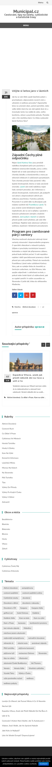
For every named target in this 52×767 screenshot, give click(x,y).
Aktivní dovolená (28, 307)
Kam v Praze (9, 623)
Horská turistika (8, 443)
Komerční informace (10, 458)
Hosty (4, 539)
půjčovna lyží (9, 653)
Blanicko (5, 524)
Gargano (23, 608)
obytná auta (22, 643)
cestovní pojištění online (32, 593)
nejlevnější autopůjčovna (14, 638)
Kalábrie (36, 613)
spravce (15, 312)
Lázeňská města (8, 463)
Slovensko (43, 653)
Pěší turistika (7, 477)
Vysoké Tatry (9, 673)
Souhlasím (43, 764)
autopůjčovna (27, 588)
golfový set (8, 613)
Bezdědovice (7, 519)
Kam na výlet (39, 397)
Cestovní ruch (8, 428)
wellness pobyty (10, 683)
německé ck (8, 643)
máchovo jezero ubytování (14, 633)
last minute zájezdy (11, 628)
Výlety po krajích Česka (11, 492)
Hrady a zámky (8, 448)
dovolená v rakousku (30, 603)
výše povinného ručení (13, 678)
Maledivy (27, 628)
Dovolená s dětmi (11, 603)
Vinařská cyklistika (36, 668)
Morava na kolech (9, 468)
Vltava (4, 544)
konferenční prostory (38, 623)
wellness (30, 678)
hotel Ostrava (22, 613)
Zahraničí (5, 502)
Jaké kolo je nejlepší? (11, 730)
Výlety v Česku (25, 673)
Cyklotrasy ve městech (11, 438)
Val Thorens (36, 663)
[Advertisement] (26, 57)
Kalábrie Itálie (9, 618)
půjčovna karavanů (26, 648)
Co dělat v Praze (27, 397)
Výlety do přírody (9, 487)
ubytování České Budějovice (15, 663)
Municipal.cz (26, 11)
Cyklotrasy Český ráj (10, 566)
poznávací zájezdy (39, 643)
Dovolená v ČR (10, 608)
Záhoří (4, 548)
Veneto (7, 668)
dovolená (26, 598)
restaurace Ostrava (26, 653)
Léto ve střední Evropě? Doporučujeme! (18, 735)
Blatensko (6, 529)
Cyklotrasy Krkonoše (10, 571)
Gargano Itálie (37, 608)
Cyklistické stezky (11, 598)
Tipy (3, 482)
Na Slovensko (7, 472)
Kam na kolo (24, 618)
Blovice (5, 534)
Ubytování (23, 658)
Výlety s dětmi (8, 497)
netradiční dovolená (36, 638)
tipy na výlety (9, 658)
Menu (40, 2)
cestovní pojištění (11, 593)
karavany (21, 623)
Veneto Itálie (19, 668)
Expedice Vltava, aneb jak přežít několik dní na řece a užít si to (28, 378)
